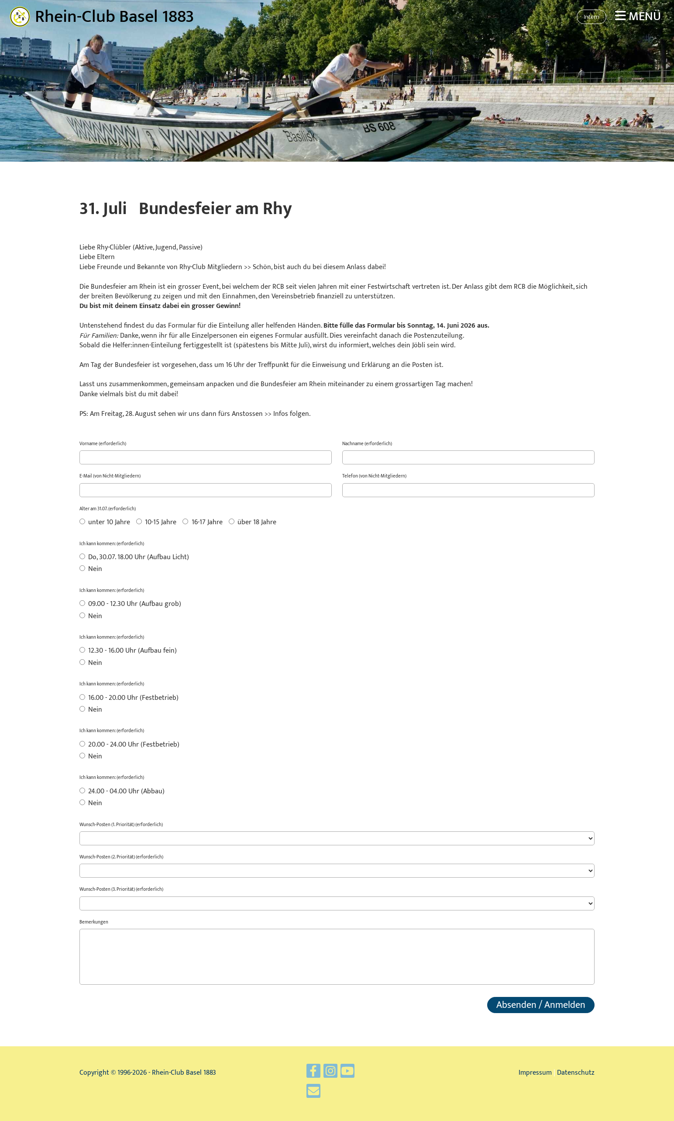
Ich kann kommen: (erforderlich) (111, 544)
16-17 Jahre (202, 523)
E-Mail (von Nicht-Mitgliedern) (110, 476)
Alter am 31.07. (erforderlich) (107, 509)
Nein (90, 569)
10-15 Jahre (156, 523)
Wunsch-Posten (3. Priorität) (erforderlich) (121, 889)
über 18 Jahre (252, 523)
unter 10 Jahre (104, 523)
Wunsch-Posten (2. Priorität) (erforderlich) (121, 857)
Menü (638, 16)
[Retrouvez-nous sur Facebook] (320, 1076)
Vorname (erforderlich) (102, 444)
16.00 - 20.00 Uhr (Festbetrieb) (129, 698)
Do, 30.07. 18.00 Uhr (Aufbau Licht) (134, 558)
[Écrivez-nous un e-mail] (320, 1091)
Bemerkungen (93, 922)
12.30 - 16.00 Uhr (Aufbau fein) (128, 651)
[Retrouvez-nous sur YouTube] (345, 1076)
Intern (591, 16)
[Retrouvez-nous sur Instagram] (332, 1076)
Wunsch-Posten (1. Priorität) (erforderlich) (121, 825)
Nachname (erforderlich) (367, 444)
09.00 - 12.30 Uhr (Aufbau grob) (130, 604)
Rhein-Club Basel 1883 (114, 16)
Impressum (535, 1073)
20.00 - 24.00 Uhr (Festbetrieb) (129, 745)
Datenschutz (576, 1073)
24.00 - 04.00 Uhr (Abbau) (122, 792)
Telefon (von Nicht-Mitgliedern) (374, 476)
